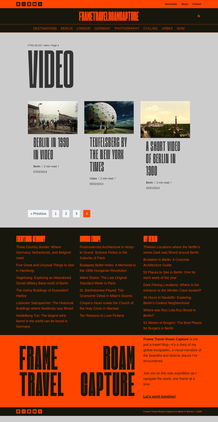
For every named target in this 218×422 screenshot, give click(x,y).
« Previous (38, 215)
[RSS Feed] (40, 413)
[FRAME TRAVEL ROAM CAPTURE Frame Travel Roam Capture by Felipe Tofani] (109, 16)
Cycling (151, 28)
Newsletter (171, 4)
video (46, 45)
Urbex (168, 28)
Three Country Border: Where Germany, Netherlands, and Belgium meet (43, 254)
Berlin (66, 28)
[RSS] (40, 4)
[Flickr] (29, 4)
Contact (196, 4)
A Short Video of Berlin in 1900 (163, 161)
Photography (127, 28)
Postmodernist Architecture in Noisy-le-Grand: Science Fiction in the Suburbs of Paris (107, 254)
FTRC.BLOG (35, 45)
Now (182, 28)
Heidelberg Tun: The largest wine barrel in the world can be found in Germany (41, 322)
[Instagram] (24, 4)
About (184, 4)
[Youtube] (35, 4)
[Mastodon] (18, 4)
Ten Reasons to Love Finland (102, 317)
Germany (102, 28)
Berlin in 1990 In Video (51, 151)
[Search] (199, 16)
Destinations (44, 28)
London (83, 28)
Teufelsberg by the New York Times (108, 157)
